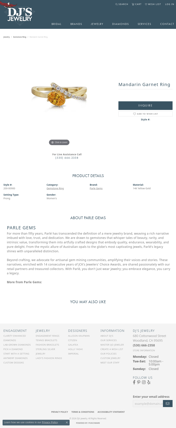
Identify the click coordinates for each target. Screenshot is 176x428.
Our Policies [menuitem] (109, 353)
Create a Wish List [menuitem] (112, 349)
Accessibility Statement (111, 411)
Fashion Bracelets (47, 344)
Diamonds (120, 24)
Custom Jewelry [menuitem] (110, 358)
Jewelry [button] (97, 24)
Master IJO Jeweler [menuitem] (112, 344)
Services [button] (144, 24)
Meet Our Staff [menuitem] (110, 362)
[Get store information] (144, 350)
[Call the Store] (144, 345)
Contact (167, 24)
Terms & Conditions (82, 411)
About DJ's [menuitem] (107, 335)
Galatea (73, 344)
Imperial (73, 353)
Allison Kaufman (79, 335)
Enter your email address (151, 397)
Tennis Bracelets (46, 340)
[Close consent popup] (67, 422)
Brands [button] (76, 24)
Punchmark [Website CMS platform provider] (94, 423)
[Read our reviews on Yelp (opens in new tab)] (148, 382)
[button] (122, 4)
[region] (59, 95)
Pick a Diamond (13, 349)
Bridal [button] (57, 24)
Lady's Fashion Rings (49, 358)
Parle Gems (96, 188)
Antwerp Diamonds (15, 358)
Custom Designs (13, 362)
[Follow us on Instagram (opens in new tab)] (144, 382)
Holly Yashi (75, 349)
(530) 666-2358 (67, 158)
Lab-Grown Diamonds (17, 344)
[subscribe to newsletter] (168, 403)
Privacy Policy (59, 411)
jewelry (6, 37)
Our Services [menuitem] (109, 340)
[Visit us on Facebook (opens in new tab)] (134, 382)
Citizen (72, 340)
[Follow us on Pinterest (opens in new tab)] (138, 382)
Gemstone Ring (19, 37)
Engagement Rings (47, 335)
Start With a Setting (16, 353)
